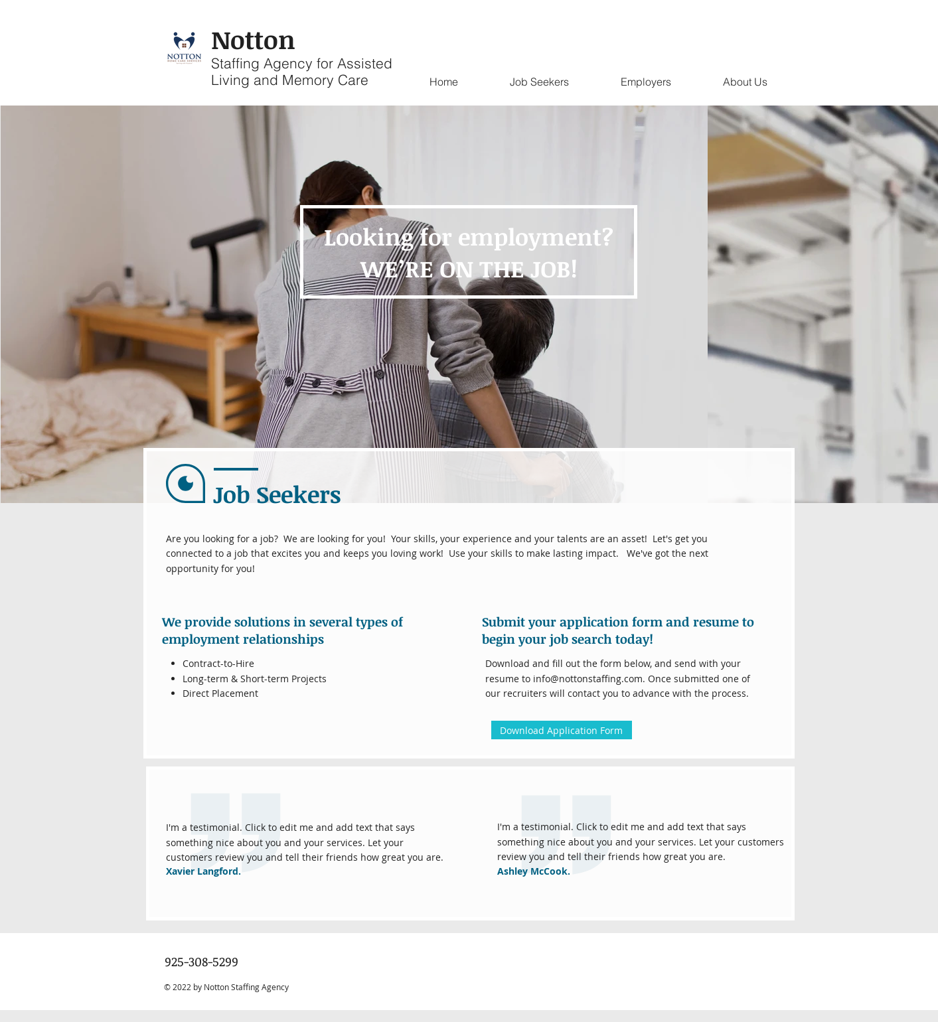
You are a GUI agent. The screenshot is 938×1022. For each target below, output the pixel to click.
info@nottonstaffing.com (588, 678)
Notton (253, 39)
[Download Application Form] (561, 730)
